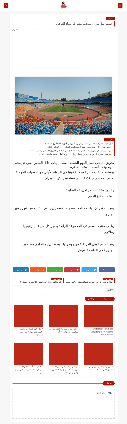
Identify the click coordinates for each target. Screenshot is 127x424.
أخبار (110, 18)
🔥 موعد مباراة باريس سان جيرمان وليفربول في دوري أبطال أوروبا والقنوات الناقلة (75, 154)
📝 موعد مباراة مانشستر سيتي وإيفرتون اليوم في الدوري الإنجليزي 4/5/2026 (78, 143)
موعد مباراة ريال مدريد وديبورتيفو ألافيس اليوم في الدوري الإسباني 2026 (79, 147)
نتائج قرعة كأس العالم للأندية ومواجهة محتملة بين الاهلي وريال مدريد (28, 369)
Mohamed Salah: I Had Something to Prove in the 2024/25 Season (102, 332)
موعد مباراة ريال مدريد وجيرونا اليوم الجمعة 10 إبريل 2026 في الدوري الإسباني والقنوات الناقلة (70, 151)
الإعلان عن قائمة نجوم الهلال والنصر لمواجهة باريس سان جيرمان (31, 332)
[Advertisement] (63, 53)
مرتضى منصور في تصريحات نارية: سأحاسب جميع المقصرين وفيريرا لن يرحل (64, 369)
